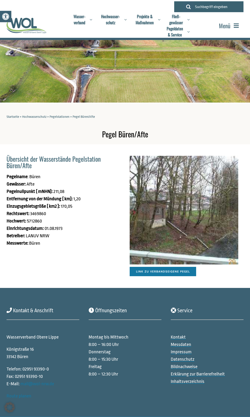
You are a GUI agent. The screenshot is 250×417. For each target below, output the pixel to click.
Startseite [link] (13, 117)
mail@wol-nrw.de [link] (37, 383)
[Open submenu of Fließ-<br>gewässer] (190, 19)
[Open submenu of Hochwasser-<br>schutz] (127, 19)
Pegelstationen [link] (60, 117)
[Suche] (188, 6)
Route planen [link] (19, 396)
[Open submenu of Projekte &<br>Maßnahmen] (161, 19)
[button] (9, 407)
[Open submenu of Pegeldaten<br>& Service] (190, 32)
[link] (5, 16)
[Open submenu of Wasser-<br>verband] (93, 19)
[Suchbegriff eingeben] (217, 6)
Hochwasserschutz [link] (34, 117)
